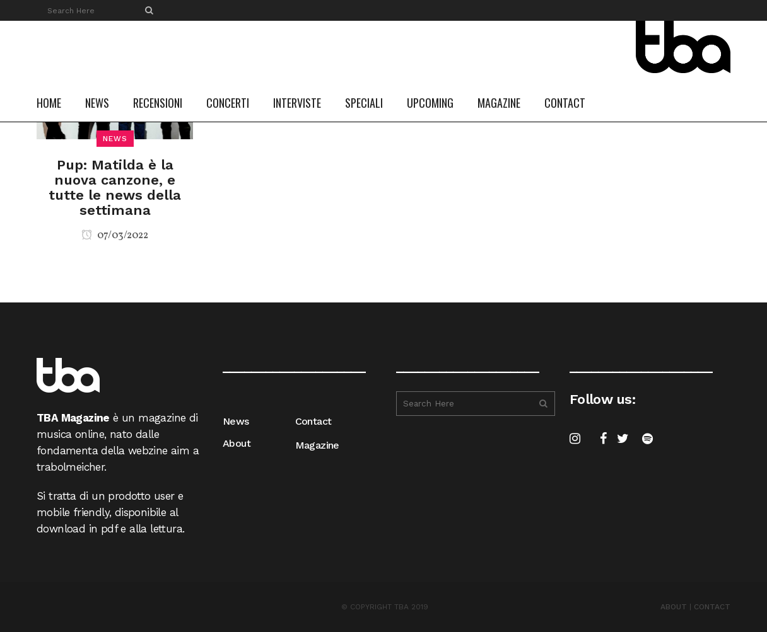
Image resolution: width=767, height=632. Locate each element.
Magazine (317, 445)
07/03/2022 (114, 236)
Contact (313, 421)
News (236, 421)
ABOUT (673, 606)
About (236, 443)
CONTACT (712, 606)
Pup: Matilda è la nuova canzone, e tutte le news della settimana (115, 187)
